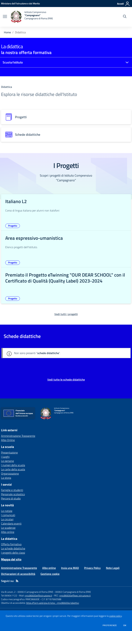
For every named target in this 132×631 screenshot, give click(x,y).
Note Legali (113, 568)
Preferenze (110, 625)
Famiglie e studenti (12, 490)
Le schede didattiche (13, 548)
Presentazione (9, 452)
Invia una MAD (70, 568)
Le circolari (7, 519)
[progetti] (66, 117)
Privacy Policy (92, 568)
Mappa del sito (11, 559)
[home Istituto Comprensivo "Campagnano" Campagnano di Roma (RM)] (32, 17)
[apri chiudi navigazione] (5, 17)
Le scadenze (8, 528)
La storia (6, 478)
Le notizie (6, 511)
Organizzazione (10, 473)
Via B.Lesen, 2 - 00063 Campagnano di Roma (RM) (27, 592)
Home (7, 32)
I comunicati (8, 515)
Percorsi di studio (11, 498)
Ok (125, 625)
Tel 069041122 (9, 595)
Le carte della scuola (13, 469)
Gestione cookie (49, 574)
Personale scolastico (13, 494)
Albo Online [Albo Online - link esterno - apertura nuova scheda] (8, 440)
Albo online (7, 532)
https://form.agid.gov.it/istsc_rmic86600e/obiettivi (52, 603)
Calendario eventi (11, 523)
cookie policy (115, 616)
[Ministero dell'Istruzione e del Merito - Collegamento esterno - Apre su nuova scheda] (20, 3)
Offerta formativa (11, 544)
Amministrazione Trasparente (19, 568)
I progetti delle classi (13, 553)
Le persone (7, 461)
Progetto (12, 225)
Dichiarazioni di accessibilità (18, 574)
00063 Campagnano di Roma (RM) (73, 592)
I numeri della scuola (13, 465)
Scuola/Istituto (13, 62)
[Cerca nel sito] (124, 17)
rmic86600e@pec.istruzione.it (75, 595)
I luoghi (5, 457)
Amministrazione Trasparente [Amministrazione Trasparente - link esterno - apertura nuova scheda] (18, 436)
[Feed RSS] (17, 580)
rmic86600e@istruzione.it (38, 595)
